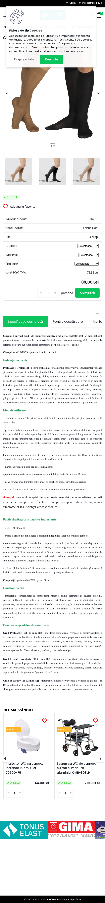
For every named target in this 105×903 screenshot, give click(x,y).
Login (73, 2)
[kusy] (48, 292)
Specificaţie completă (25, 321)
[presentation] (7, 93)
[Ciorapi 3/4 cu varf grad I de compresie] (52, 92)
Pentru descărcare (68, 321)
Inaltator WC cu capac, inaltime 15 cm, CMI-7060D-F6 (24, 768)
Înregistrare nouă (92, 2)
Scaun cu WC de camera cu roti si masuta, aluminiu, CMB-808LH (76, 768)
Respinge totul (24, 59)
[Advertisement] (52, 867)
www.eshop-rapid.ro (65, 899)
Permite (51, 59)
